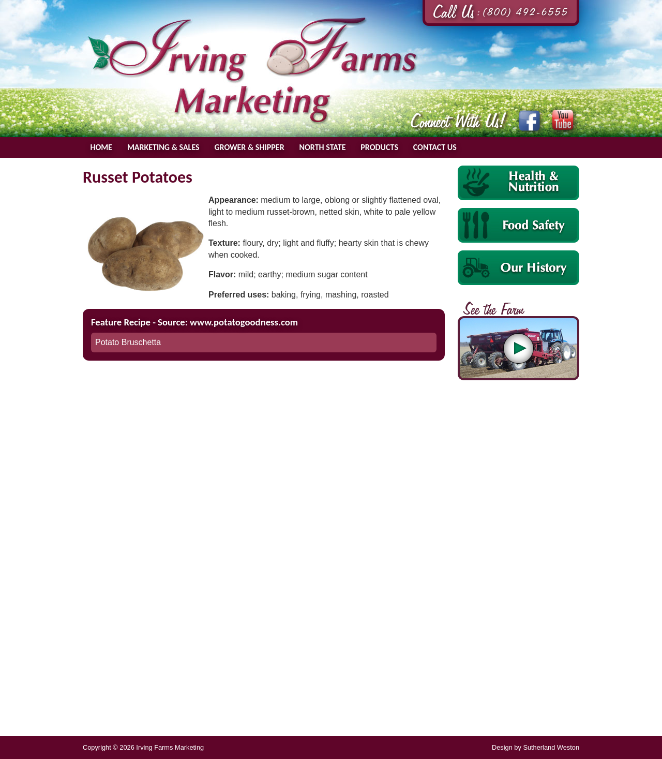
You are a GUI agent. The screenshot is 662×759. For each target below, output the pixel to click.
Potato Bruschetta (128, 342)
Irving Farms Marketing (252, 70)
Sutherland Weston (551, 747)
